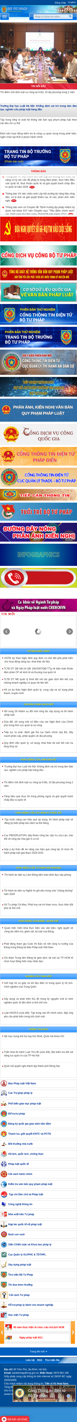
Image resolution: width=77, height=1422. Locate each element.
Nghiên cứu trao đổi (38, 976)
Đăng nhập (60, 2)
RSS (39, 1360)
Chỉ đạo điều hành (38, 651)
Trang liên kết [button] (38, 1351)
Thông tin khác (38, 1029)
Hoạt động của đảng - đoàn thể (39, 921)
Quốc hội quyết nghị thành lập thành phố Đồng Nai (32, 1066)
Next (69, 631)
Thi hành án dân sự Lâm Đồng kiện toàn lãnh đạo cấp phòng (37, 874)
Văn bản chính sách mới (39, 704)
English (72, 2)
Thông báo (38, 171)
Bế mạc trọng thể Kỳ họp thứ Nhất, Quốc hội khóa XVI (34, 1036)
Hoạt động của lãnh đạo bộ (38, 759)
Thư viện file (52, 1360)
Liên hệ (30, 1360)
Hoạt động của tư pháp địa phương (38, 868)
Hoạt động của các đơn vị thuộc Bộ (38, 813)
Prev (6, 631)
